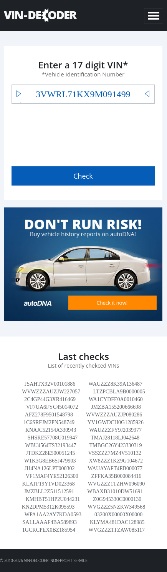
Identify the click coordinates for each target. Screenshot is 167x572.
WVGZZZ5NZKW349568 (116, 507)
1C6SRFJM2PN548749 (48, 422)
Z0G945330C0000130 (117, 499)
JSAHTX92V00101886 (50, 384)
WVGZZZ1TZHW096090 (116, 484)
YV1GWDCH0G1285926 (116, 422)
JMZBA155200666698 (116, 407)
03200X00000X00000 (118, 514)
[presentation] (70, 133)
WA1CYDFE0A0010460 (116, 399)
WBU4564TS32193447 (50, 445)
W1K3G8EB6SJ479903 (50, 461)
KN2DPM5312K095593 (48, 507)
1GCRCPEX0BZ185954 (48, 530)
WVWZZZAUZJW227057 (51, 392)
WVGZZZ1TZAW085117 (116, 530)
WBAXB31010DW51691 (115, 491)
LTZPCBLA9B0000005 (119, 392)
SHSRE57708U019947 (53, 438)
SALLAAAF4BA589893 (50, 522)
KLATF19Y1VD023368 (48, 484)
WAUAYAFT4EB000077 (115, 468)
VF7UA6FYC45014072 (52, 407)
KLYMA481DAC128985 (117, 522)
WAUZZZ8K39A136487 (115, 384)
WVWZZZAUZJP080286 (114, 415)
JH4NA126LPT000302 (50, 468)
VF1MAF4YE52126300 (52, 476)
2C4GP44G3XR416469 (50, 399)
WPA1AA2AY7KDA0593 (53, 514)
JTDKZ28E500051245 (50, 453)
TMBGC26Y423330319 (115, 445)
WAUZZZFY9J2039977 (115, 430)
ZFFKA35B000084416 (116, 476)
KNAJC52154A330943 (50, 430)
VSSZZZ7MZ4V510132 (114, 453)
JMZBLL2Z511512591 (49, 491)
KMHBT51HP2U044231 (53, 499)
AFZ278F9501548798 (49, 415)
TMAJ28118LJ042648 (115, 438)
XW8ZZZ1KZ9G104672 (116, 461)
